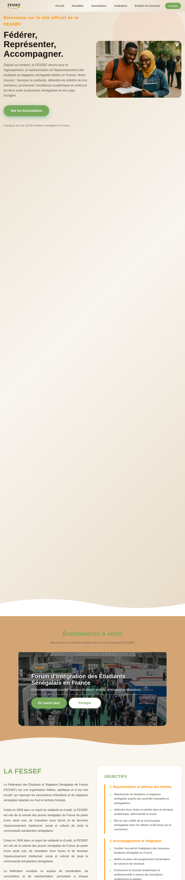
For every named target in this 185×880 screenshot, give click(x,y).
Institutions (121, 5)
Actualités (80, 5)
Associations (100, 5)
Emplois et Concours (148, 5)
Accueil (62, 5)
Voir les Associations (26, 110)
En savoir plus (49, 703)
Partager (84, 703)
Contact (174, 5)
